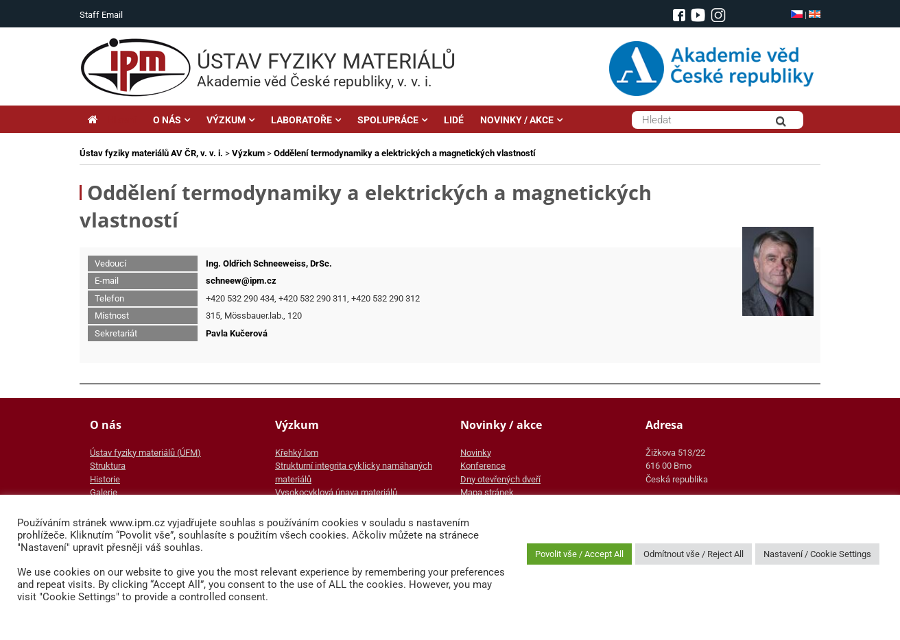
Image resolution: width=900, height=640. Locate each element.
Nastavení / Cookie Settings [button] (817, 554)
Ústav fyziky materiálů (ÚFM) (145, 452)
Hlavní (112, 119)
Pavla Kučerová (237, 333)
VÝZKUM (226, 119)
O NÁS (167, 119)
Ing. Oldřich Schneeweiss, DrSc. (269, 263)
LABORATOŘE (301, 119)
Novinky (475, 452)
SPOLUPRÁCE (387, 119)
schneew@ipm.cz (241, 280)
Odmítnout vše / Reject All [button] (693, 554)
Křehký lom (296, 452)
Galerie (103, 492)
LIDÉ (454, 119)
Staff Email (101, 15)
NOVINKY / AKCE (517, 119)
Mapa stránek (487, 492)
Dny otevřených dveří (500, 479)
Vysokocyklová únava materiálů (336, 492)
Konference (483, 465)
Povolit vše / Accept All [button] (579, 554)
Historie (105, 479)
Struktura (108, 465)
